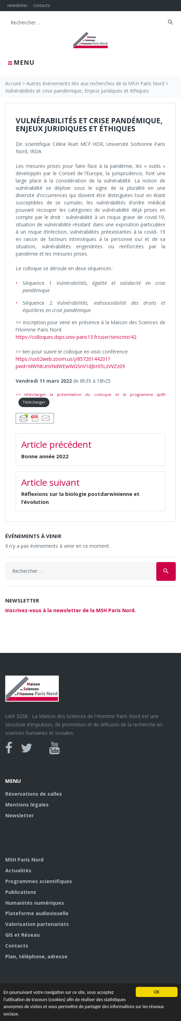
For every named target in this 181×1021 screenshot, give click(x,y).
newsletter (17, 5)
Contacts (16, 945)
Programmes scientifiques (38, 881)
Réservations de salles (33, 793)
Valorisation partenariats (37, 924)
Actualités (18, 870)
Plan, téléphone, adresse (36, 956)
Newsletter (19, 815)
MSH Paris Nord (24, 859)
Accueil (13, 83)
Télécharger (34, 402)
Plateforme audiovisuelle (37, 913)
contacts (41, 5)
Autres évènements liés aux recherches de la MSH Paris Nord (95, 83)
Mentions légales (27, 804)
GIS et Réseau (22, 935)
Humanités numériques (34, 902)
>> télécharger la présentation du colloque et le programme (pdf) (90, 394)
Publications (20, 892)
